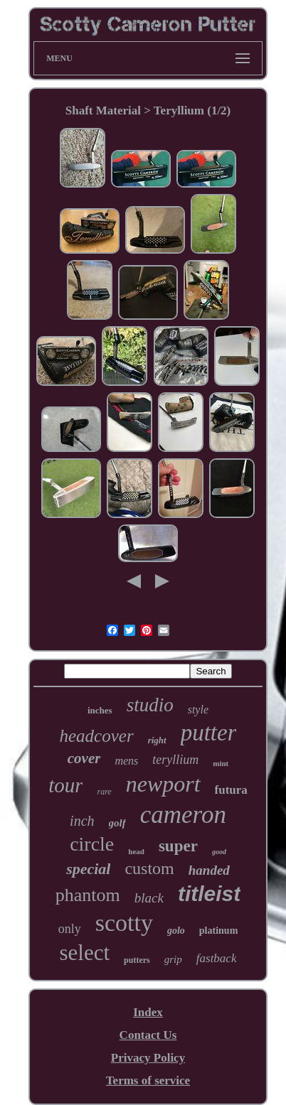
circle (92, 844)
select (85, 952)
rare (104, 792)
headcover (97, 735)
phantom (87, 895)
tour (65, 785)
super (178, 846)
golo (176, 930)
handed (209, 870)
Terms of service (148, 1080)
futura (231, 790)
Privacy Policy (148, 1057)
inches (100, 710)
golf (117, 823)
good (219, 852)
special (88, 869)
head (136, 851)
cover (84, 758)
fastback (216, 958)
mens (126, 761)
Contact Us (148, 1035)
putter (209, 732)
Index (148, 1012)
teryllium (175, 760)
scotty (124, 923)
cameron (183, 815)
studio (150, 705)
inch (82, 821)
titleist (209, 893)
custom (149, 868)
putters (137, 960)
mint (220, 763)
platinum (218, 930)
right (157, 740)
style (198, 710)
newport (163, 784)
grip (173, 959)
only (69, 929)
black (149, 897)
